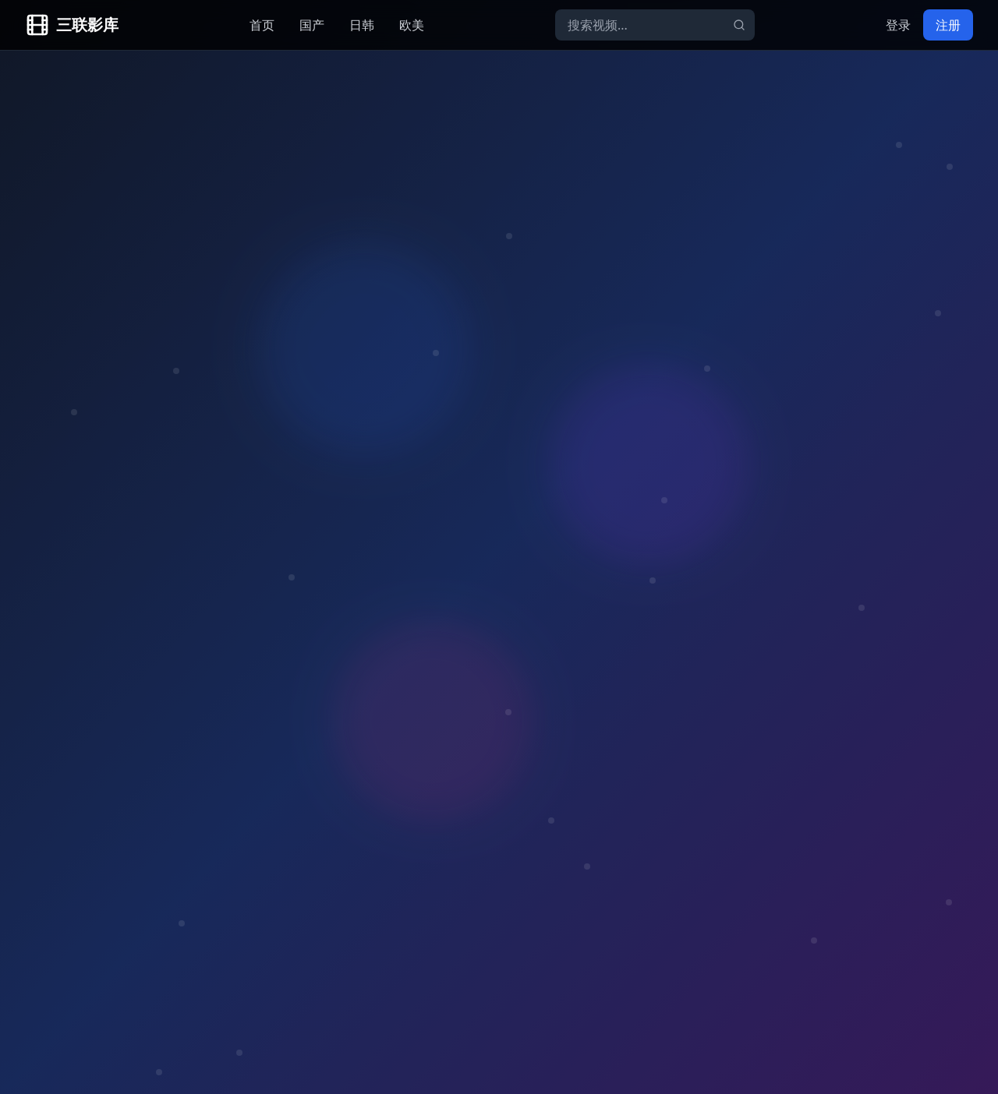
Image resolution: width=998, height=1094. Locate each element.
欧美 (411, 25)
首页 (262, 25)
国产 (311, 25)
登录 (898, 25)
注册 (948, 25)
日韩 (361, 25)
